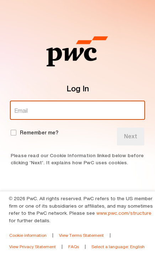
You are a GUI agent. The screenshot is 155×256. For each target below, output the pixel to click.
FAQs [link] (73, 246)
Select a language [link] (118, 246)
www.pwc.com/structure (123, 213)
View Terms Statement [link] (81, 235)
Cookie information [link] (28, 235)
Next (130, 136)
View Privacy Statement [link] (32, 246)
